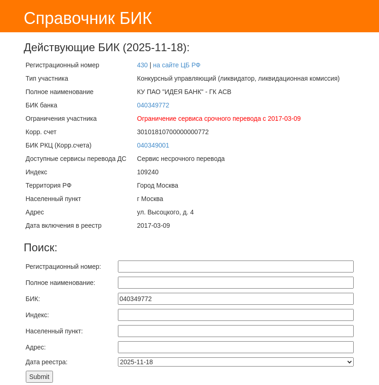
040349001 (153, 145)
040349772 (153, 105)
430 (142, 65)
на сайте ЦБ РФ (176, 65)
